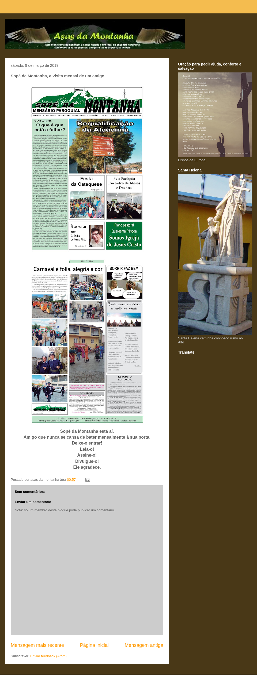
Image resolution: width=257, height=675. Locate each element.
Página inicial (94, 645)
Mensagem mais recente (37, 645)
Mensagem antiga (143, 645)
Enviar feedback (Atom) (48, 656)
